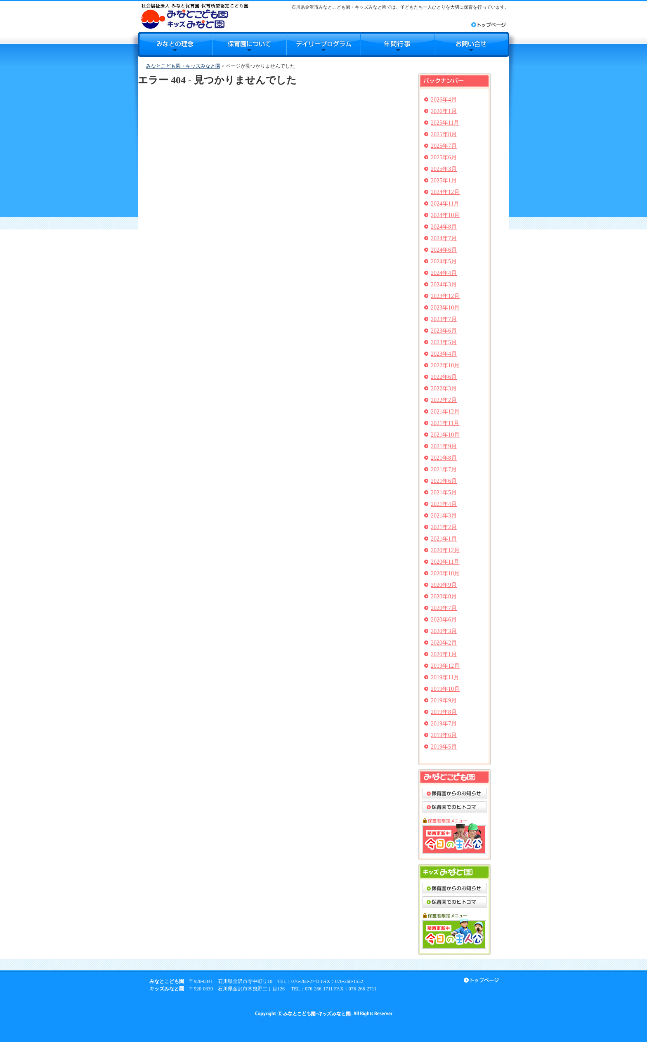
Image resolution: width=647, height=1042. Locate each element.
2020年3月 (444, 631)
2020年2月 (444, 643)
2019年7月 (444, 724)
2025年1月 (444, 180)
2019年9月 (444, 700)
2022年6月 (444, 377)
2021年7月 (444, 469)
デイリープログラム (323, 44)
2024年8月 (444, 227)
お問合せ (472, 44)
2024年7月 (444, 238)
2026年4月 (444, 100)
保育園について (249, 44)
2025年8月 (444, 134)
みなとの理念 (175, 44)
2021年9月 (444, 446)
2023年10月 (445, 308)
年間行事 (398, 44)
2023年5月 (444, 342)
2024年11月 (445, 204)
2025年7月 (444, 146)
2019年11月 (445, 677)
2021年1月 (444, 539)
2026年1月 (444, 111)
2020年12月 (445, 550)
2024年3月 (444, 284)
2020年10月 (445, 573)
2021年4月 (444, 504)
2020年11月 (445, 562)
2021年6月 (444, 481)
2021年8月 (444, 458)
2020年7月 (444, 608)
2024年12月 (445, 192)
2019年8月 (444, 712)
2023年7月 (444, 319)
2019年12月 (445, 666)
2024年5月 (444, 261)
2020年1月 (444, 654)
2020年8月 (444, 596)
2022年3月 (444, 388)
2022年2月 (444, 400)
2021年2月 (444, 527)
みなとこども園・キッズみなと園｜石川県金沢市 (194, 16)
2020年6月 (444, 620)
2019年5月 (444, 747)
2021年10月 (445, 435)
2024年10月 (445, 215)
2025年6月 (444, 157)
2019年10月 (445, 689)
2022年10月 (445, 365)
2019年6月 (444, 735)
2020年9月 (444, 585)
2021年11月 (445, 423)
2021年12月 (445, 412)
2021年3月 (444, 516)
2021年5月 (444, 492)
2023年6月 (444, 331)
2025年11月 (445, 123)
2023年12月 (445, 296)
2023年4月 (444, 354)
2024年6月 (444, 250)
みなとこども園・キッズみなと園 (183, 66)
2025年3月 (444, 169)
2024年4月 (444, 273)
